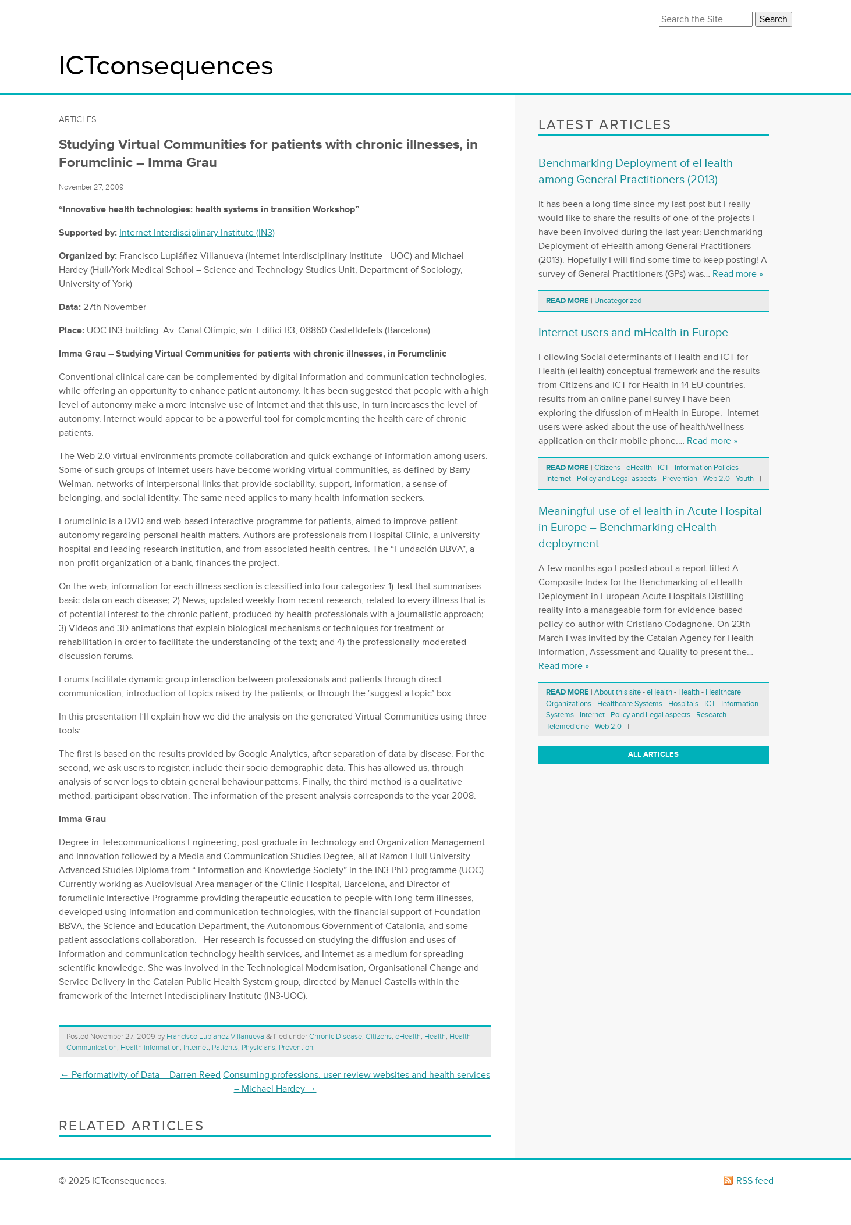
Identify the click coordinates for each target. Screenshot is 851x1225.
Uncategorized (617, 300)
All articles (653, 754)
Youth (745, 478)
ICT (663, 467)
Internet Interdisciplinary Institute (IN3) (197, 232)
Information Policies (707, 467)
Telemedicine (567, 726)
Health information (150, 1047)
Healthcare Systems (629, 703)
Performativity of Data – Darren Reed (140, 1075)
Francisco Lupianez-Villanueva (215, 1036)
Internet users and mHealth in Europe (633, 333)
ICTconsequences (166, 66)
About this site (617, 692)
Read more (567, 300)
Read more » (737, 274)
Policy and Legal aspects (617, 478)
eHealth (408, 1036)
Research (711, 715)
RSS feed (755, 1181)
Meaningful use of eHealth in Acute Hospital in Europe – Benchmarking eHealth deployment (650, 527)
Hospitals (683, 703)
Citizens (379, 1036)
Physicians (258, 1047)
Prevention (296, 1047)
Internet (195, 1047)
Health (435, 1036)
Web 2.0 (716, 478)
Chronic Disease (335, 1036)
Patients (225, 1047)
